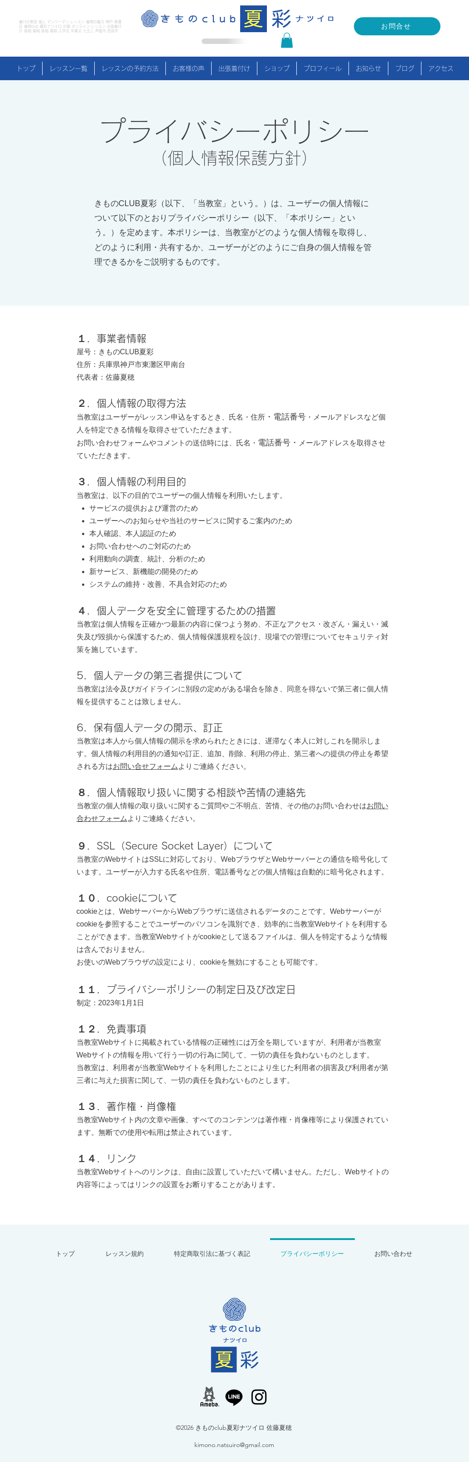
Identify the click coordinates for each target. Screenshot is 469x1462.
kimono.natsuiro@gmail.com (234, 1445)
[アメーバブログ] (209, 1397)
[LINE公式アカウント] (234, 1397)
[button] (286, 40)
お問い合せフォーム (145, 766)
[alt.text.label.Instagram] (259, 1397)
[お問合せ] (397, 26)
